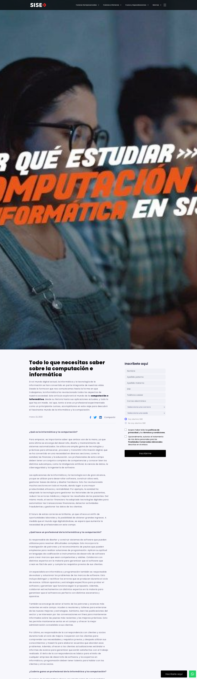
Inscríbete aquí (174, 674)
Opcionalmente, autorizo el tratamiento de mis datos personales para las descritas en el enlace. (145, 440)
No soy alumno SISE (137, 423)
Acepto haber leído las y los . (146, 431)
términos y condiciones (154, 432)
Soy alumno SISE (135, 419)
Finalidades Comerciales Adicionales (145, 442)
